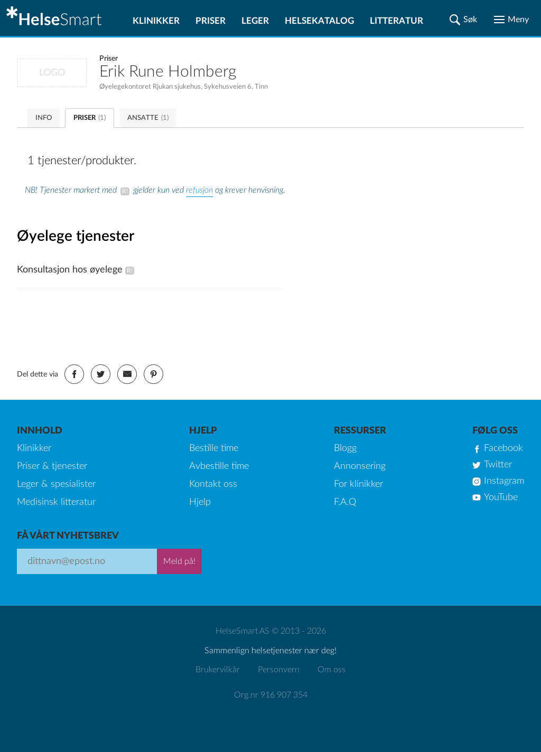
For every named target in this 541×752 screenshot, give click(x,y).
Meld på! (179, 561)
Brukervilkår (217, 669)
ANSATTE (148, 118)
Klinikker (156, 20)
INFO (43, 118)
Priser (210, 20)
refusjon (199, 190)
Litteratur (396, 20)
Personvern (279, 669)
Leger (255, 20)
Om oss (332, 669)
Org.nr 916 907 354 (270, 695)
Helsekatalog (319, 20)
